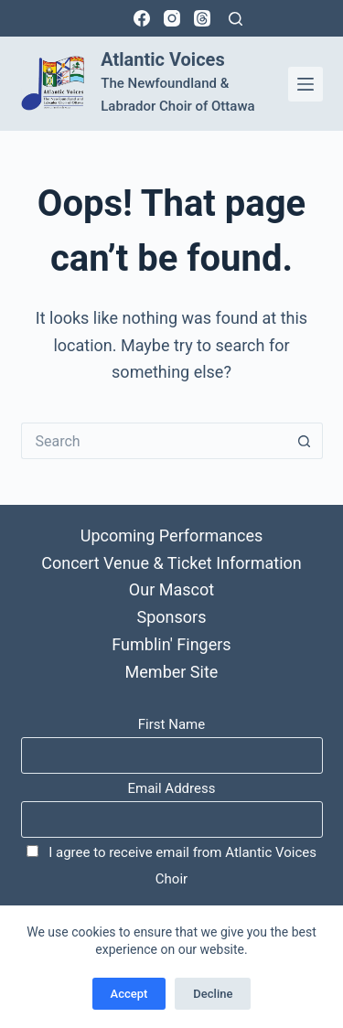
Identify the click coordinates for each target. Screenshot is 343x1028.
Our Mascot (171, 589)
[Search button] (304, 441)
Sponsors (172, 616)
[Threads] (202, 18)
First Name (171, 724)
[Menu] (305, 84)
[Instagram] (172, 18)
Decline (212, 994)
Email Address (172, 788)
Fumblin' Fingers (171, 644)
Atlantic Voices (162, 59)
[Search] (235, 19)
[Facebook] (142, 18)
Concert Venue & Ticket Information (171, 563)
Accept (129, 994)
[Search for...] (153, 441)
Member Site (172, 671)
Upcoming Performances (171, 535)
